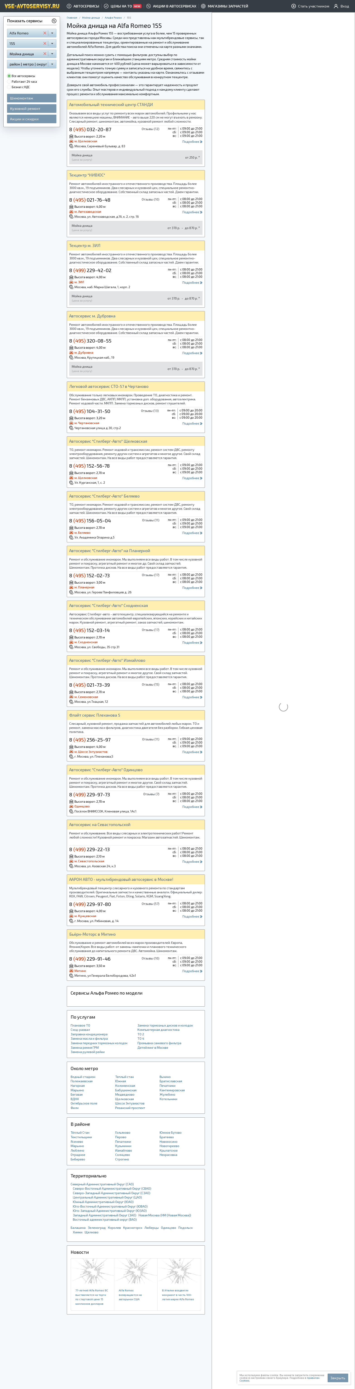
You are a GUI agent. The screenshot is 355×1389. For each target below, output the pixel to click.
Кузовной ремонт (25, 108)
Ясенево (77, 1141)
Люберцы (151, 1228)
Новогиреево (169, 1146)
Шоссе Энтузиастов (129, 1103)
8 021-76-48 (89, 200)
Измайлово (123, 1150)
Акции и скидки (24, 119)
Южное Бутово (171, 1132)
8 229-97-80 (90, 904)
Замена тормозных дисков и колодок (165, 1025)
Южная (120, 1081)
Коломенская (125, 1085)
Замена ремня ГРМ (85, 1047)
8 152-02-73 (89, 575)
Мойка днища (91, 17)
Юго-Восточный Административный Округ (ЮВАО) (110, 1206)
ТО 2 (140, 1034)
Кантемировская (172, 1090)
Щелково (91, 1232)
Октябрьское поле (84, 1103)
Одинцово (168, 1228)
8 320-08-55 (90, 340)
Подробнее (192, 141)
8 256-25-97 (89, 739)
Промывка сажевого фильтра (159, 1043)
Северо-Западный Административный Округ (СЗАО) (111, 1193)
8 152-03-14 (89, 630)
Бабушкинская (126, 1090)
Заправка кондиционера (89, 1034)
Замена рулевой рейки (88, 1052)
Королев (114, 1228)
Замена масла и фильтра (89, 1038)
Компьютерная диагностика (158, 1029)
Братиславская (171, 1081)
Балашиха (78, 1228)
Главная (72, 17)
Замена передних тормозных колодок (99, 1043)
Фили (75, 1108)
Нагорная (78, 1085)
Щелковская (124, 1099)
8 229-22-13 (89, 849)
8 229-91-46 (89, 958)
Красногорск (132, 1228)
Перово (120, 1137)
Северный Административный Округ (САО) (102, 1184)
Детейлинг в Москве (152, 1047)
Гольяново (122, 1132)
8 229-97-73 (89, 794)
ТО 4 (140, 1038)
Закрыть (338, 1378)
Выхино (165, 1077)
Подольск (185, 1228)
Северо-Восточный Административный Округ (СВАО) (112, 1188)
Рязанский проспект (130, 1108)
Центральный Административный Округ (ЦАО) (107, 1197)
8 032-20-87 (90, 129)
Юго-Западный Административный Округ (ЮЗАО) (110, 1211)
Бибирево (78, 1159)
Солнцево (122, 1155)
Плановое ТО (80, 1025)
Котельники (168, 1099)
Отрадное (78, 1155)
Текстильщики (81, 1137)
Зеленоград (97, 1228)
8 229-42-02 (90, 270)
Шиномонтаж (21, 98)
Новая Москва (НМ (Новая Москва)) (165, 1215)
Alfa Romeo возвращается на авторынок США (130, 1295)
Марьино (77, 1090)
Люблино (77, 1150)
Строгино (122, 1159)
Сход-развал (80, 1029)
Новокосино (169, 1141)
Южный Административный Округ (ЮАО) (103, 1202)
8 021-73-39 (89, 685)
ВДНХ (75, 1099)
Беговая (77, 1094)
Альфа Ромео (113, 17)
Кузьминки (123, 1146)
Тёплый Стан (80, 1132)
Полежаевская (82, 1081)
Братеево (167, 1137)
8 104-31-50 (89, 411)
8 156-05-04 (90, 520)
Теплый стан (124, 1077)
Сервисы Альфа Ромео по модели (106, 992)
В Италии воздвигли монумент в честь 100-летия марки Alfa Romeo (178, 1295)
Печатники (167, 1085)
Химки (77, 1232)
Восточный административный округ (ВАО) (105, 1219)
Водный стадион (83, 1077)
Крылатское (169, 1150)
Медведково (124, 1094)
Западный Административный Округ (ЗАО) (104, 1215)
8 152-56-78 (89, 466)
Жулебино (167, 1094)
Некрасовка (168, 1155)
